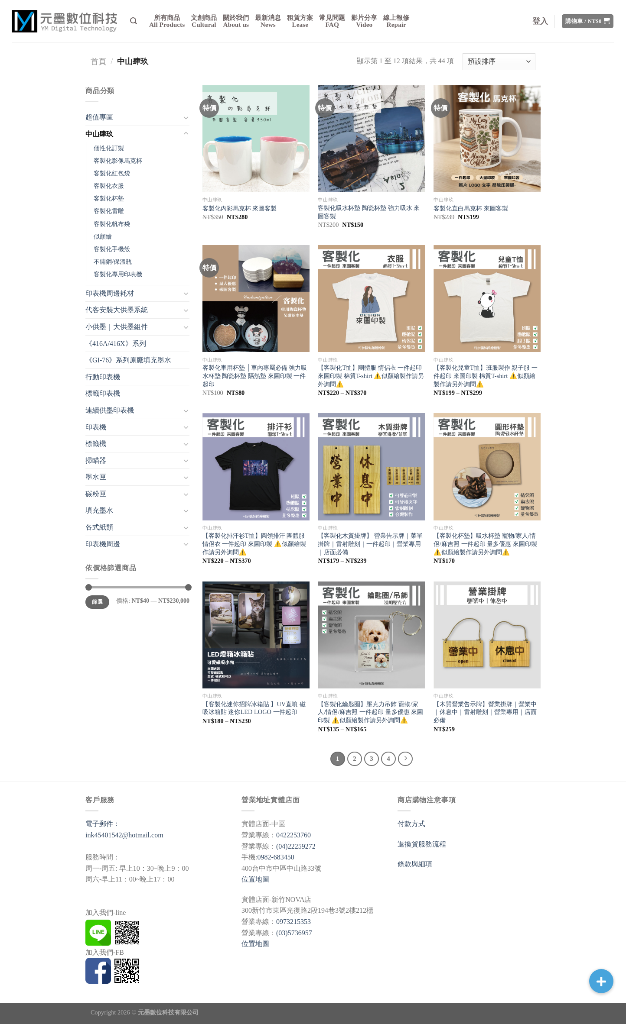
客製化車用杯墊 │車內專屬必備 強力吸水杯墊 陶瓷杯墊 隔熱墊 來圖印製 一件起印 (254, 375)
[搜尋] (133, 21)
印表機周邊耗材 (109, 293)
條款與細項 (415, 864)
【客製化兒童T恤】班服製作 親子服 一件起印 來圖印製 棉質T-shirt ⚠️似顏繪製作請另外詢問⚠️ (486, 375)
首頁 (98, 61)
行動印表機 (102, 377)
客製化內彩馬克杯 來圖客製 (239, 208)
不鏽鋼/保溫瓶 (113, 261)
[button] (601, 981)
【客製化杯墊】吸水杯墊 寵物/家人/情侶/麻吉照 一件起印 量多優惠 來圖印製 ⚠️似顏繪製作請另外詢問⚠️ (485, 543)
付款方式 (411, 823)
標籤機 (95, 443)
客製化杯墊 (109, 198)
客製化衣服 (109, 185)
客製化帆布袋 (112, 223)
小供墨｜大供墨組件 (116, 326)
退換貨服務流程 (422, 844)
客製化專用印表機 (118, 274)
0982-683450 (275, 857)
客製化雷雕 (109, 210)
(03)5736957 (294, 933)
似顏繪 (103, 236)
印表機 (95, 427)
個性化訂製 (109, 148)
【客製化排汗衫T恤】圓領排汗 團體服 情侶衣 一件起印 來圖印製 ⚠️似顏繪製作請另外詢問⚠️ (254, 543)
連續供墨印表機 (109, 410)
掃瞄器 (95, 460)
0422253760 (293, 835)
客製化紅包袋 (112, 173)
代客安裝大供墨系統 (116, 309)
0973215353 (293, 921)
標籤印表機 (102, 393)
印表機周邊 (102, 544)
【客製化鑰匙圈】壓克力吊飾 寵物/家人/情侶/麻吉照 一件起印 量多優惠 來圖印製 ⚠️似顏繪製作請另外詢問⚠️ (370, 712)
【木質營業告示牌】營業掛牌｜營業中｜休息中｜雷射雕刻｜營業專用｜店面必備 (485, 712)
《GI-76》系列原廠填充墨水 (128, 360)
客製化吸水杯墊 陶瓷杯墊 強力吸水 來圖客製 (369, 212)
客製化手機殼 (112, 249)
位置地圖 (255, 879)
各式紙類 (99, 527)
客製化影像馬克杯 (118, 160)
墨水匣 (95, 477)
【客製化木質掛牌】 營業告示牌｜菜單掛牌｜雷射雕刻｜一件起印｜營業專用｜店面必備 (370, 543)
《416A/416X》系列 (115, 343)
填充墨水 (99, 510)
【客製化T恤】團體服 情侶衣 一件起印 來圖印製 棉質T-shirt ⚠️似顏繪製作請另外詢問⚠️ (371, 375)
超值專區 (99, 117)
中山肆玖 (99, 134)
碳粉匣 (95, 493)
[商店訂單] (499, 61)
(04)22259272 (296, 846)
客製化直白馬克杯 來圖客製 (471, 208)
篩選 (97, 602)
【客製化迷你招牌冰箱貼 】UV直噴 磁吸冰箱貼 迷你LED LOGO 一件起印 (254, 708)
